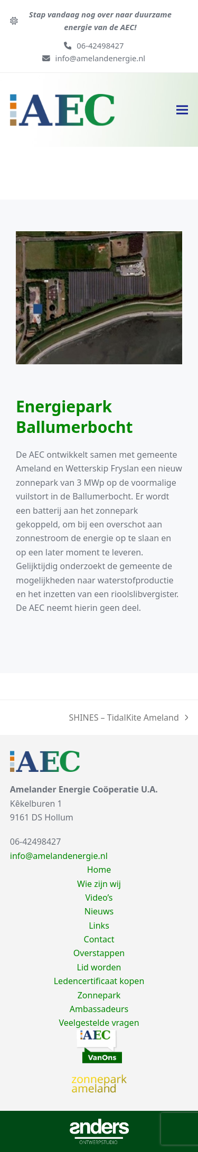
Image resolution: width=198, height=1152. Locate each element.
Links (99, 925)
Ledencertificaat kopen (99, 981)
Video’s (98, 897)
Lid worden (99, 967)
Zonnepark (99, 995)
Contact (99, 939)
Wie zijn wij (99, 884)
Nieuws (99, 911)
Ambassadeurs (99, 1009)
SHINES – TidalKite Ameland (128, 718)
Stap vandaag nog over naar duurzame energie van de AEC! (100, 20)
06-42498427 (100, 45)
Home (99, 869)
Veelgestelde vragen (99, 1022)
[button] (182, 110)
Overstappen (99, 953)
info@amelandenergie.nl (100, 58)
